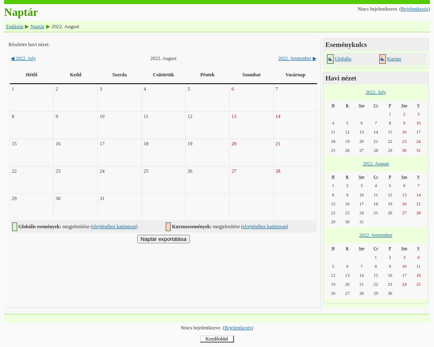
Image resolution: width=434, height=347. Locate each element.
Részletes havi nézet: (29, 44)
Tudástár (15, 26)
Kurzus (394, 59)
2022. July (23, 58)
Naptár (38, 26)
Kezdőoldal (216, 339)
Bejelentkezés (414, 9)
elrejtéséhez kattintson (114, 226)
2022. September (297, 58)
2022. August (376, 164)
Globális (343, 59)
